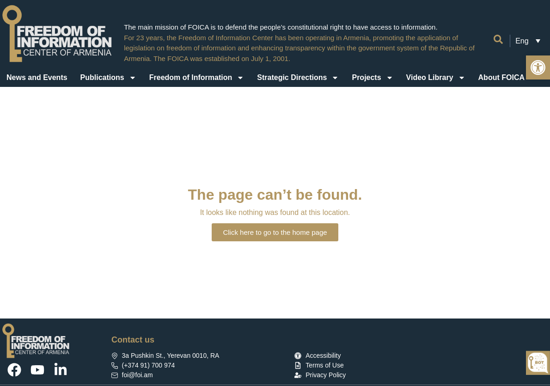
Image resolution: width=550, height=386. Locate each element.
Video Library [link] (435, 77)
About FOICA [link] (507, 77)
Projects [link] (372, 77)
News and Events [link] (36, 77)
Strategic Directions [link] (298, 77)
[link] (538, 67)
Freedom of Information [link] (196, 77)
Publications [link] (108, 77)
